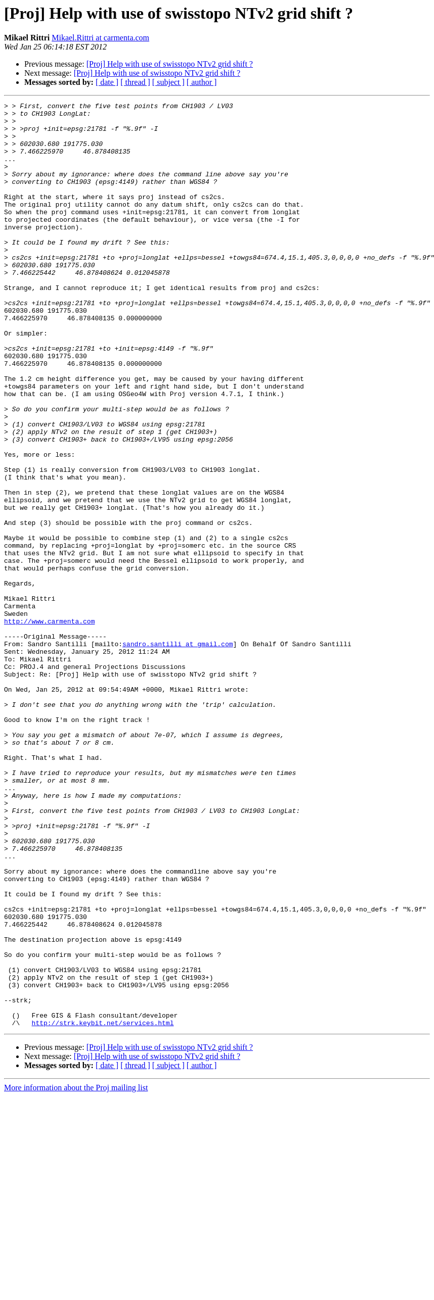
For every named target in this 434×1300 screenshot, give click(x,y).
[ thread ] (135, 82)
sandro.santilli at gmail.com (177, 752)
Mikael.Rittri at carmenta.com (100, 37)
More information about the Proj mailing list (76, 1272)
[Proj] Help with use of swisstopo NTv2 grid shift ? (169, 64)
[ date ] (107, 82)
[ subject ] (168, 82)
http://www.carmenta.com (49, 725)
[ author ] (202, 82)
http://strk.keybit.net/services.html (103, 1207)
